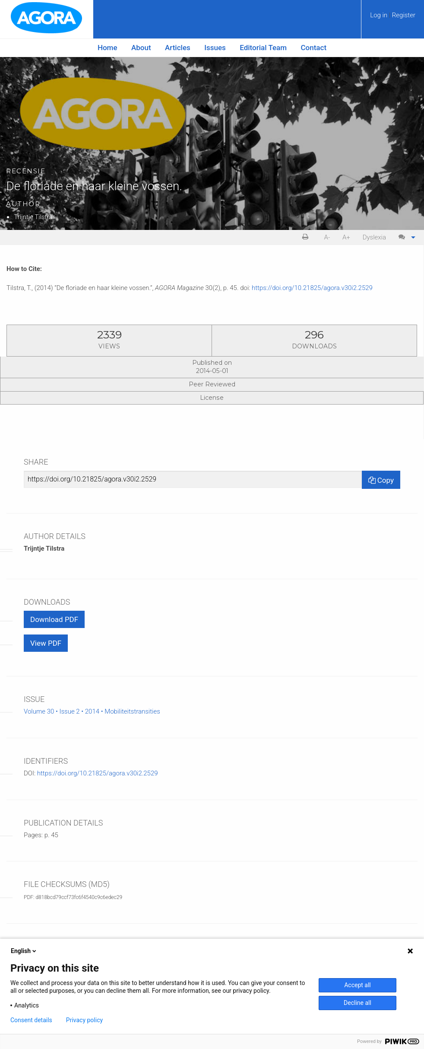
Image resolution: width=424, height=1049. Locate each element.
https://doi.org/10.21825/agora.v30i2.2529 (312, 288)
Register (403, 15)
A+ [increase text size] (346, 237)
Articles (177, 47)
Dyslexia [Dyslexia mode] (374, 237)
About (141, 47)
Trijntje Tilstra (33, 217)
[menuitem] (392, 18)
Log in (379, 15)
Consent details (31, 1020)
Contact (314, 47)
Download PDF (54, 619)
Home (107, 47)
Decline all (357, 1002)
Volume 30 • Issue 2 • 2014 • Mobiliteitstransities (92, 711)
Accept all (357, 985)
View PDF (45, 643)
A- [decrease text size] (327, 237)
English (24, 950)
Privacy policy (84, 1020)
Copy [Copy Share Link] (381, 480)
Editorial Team (263, 47)
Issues (215, 47)
